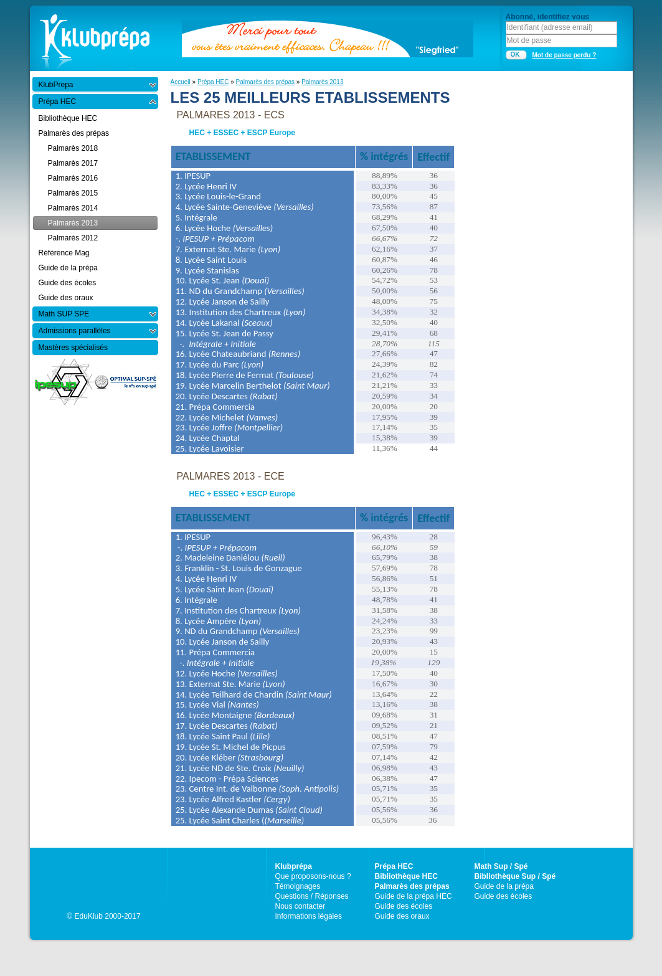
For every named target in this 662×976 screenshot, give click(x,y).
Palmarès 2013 (322, 81)
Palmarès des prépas (265, 81)
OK (515, 54)
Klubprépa (293, 866)
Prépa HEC (213, 81)
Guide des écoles (404, 906)
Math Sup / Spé (501, 866)
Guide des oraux (402, 916)
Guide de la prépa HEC (413, 896)
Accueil (181, 81)
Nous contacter (300, 906)
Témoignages (298, 886)
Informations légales (308, 916)
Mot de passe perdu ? (564, 55)
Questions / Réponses (312, 896)
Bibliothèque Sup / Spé (515, 876)
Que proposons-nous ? (313, 876)
